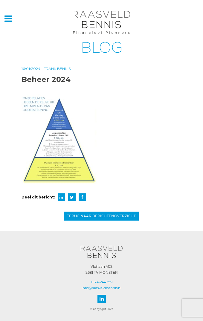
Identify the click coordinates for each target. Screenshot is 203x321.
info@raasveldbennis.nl (101, 288)
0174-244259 (101, 282)
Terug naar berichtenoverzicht (101, 216)
